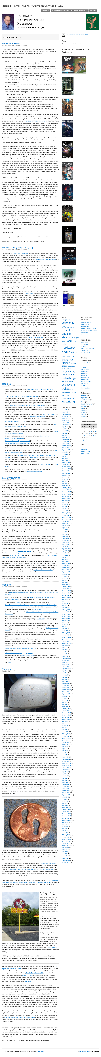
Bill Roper (83, 367)
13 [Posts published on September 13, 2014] (95, 431)
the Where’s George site (48, 863)
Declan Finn (84, 373)
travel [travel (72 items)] (73, 392)
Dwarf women (34, 457)
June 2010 (65, 801)
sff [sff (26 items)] (74, 385)
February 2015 (66, 683)
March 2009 (65, 833)
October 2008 (66, 843)
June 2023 (65, 479)
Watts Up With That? (86, 353)
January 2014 (66, 711)
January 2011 (66, 786)
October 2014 (66, 692)
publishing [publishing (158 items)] (68, 378)
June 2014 (65, 700)
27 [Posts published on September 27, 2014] (95, 435)
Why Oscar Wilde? (11, 43)
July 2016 (64, 647)
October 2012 (66, 742)
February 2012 (66, 759)
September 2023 (66, 473)
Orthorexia (45, 639)
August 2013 (65, 721)
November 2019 (66, 568)
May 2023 (64, 481)
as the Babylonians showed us (43, 570)
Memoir (83, 402)
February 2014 (66, 708)
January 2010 (66, 812)
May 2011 (64, 778)
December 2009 (66, 814)
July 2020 (64, 553)
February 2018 (66, 610)
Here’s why (40, 619)
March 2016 (65, 656)
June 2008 (65, 852)
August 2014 (65, 696)
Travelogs (83, 414)
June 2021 (65, 530)
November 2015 (66, 664)
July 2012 (64, 748)
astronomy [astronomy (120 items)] (68, 322)
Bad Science (84, 342)
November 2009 (66, 816)
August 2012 (65, 746)
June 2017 (65, 624)
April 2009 (65, 830)
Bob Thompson (85, 369)
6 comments (24, 385)
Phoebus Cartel (28, 293)
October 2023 (66, 471)
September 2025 (66, 424)
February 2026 (66, 414)
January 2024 (66, 464)
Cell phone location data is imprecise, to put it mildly (21, 648)
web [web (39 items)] (71, 395)
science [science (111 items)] (66, 384)
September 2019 (66, 572)
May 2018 (64, 605)
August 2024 (65, 452)
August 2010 (65, 797)
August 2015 (65, 671)
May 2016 (64, 652)
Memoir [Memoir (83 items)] (66, 363)
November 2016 (66, 639)
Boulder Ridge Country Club (34, 973)
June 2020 (65, 555)
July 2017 (64, 622)
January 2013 (66, 736)
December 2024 (66, 443)
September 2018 (66, 597)
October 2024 (66, 448)
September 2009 (66, 820)
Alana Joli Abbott (85, 363)
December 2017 (66, 614)
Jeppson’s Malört (27, 975)
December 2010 (66, 788)
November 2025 (66, 420)
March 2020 (65, 561)
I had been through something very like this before (19, 1017)
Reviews (83, 410)
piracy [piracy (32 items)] (64, 368)
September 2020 (66, 549)
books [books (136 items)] (65, 326)
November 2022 (66, 494)
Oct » (86, 440)
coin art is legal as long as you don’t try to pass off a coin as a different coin (30, 869)
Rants (82, 408)
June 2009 (65, 826)
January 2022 (66, 515)
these (32, 655)
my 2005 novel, (34, 121)
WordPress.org (85, 453)
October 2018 (66, 595)
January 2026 (66, 416)
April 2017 (65, 628)
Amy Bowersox (85, 365)
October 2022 (66, 496)
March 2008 (65, 858)
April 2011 (65, 780)
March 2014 (65, 706)
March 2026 (65, 412)
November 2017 (66, 616)
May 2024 (64, 456)
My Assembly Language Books (60, 10)
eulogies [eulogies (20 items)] (76, 337)
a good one (29, 653)
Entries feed (84, 449)
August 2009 (65, 822)
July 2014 (64, 698)
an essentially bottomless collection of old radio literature (27, 405)
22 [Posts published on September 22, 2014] (84, 435)
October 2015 (66, 666)
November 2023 (66, 469)
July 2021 (64, 527)
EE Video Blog (85, 344)
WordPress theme (84, 1051)
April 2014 (65, 704)
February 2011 (66, 784)
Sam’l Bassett (84, 386)
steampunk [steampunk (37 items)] (66, 393)
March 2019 (65, 584)
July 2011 (64, 774)
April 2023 (65, 483)
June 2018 (65, 603)
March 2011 (65, 782)
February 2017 (66, 633)
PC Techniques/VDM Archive (89, 330)
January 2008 (66, 862)
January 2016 (66, 660)
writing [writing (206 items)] (70, 401)
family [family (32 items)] (64, 341)
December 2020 (66, 542)
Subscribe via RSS (77, 35)
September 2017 (66, 618)
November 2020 (66, 544)
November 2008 (66, 841)
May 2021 (64, 532)
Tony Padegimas (85, 388)
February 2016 (66, 658)
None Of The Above (86, 404)
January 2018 (66, 612)
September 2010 (66, 795)
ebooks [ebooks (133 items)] (66, 333)
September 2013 (66, 719)
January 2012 (66, 761)
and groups (24, 551)
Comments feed (85, 451)
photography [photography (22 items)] (71, 366)
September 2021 (66, 523)
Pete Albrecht (84, 384)
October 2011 (66, 767)
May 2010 (64, 803)
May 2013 (64, 727)
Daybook (83, 395)
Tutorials (83, 416)
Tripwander (8, 669)
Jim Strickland (85, 377)
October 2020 (66, 546)
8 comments (24, 249)
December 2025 (66, 418)
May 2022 (64, 506)
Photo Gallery (84, 333)
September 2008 (66, 845)
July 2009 (64, 824)
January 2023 (66, 490)
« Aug (82, 440)
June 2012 (65, 750)
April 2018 (65, 608)
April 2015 (65, 679)
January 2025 (66, 441)
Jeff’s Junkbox (85, 326)
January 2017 (66, 635)
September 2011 (66, 769)
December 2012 (66, 738)
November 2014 (66, 690)
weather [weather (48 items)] (65, 395)
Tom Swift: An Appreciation (88, 335)
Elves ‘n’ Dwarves (11, 478)
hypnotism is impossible (34, 471)
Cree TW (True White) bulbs (35, 337)
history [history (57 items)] (74, 352)
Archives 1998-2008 (86, 322)
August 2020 (65, 551)
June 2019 (65, 578)
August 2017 (65, 620)
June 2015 (65, 675)
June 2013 (65, 725)
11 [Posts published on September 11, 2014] (91, 431)
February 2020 (66, 563)
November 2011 (66, 765)
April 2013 (65, 730)
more (27, 655)
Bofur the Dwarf (45, 464)
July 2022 (64, 502)
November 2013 (66, 715)
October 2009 (66, 818)
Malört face (27, 981)
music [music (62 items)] (73, 363)
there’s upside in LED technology (46, 259)
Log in (82, 447)
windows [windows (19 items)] (72, 398)
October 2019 (66, 570)
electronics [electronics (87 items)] (67, 337)
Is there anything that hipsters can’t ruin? (17, 441)
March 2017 (65, 631)
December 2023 (66, 467)
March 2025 (65, 437)
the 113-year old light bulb (20, 253)
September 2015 (66, 668)
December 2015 (66, 662)
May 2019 (64, 580)
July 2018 (64, 601)
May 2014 (64, 702)
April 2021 (65, 534)
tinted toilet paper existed (37, 416)
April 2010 (65, 805)
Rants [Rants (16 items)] (76, 378)
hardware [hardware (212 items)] (68, 347)
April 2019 (65, 582)
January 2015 (66, 685)
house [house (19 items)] (63, 357)
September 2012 (66, 744)
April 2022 (65, 509)
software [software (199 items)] (67, 388)
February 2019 (66, 586)
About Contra (45, 10)
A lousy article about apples (13, 653)
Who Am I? (93, 10)
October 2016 (66, 641)
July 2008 (64, 849)
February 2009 (66, 835)
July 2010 (64, 799)
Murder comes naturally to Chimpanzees (17, 443)
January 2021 (66, 540)
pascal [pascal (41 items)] (64, 366)
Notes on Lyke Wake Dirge (88, 328)
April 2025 (65, 435)
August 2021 (65, 525)
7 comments (24, 45)
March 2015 (65, 681)
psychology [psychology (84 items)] (68, 374)
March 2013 (65, 732)
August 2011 (65, 772)
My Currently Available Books (79, 10)
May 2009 (64, 828)
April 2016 (65, 654)
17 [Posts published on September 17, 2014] (89, 433)
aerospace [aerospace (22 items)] (65, 320)
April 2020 (65, 559)
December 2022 (66, 492)
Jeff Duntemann (16, 45)
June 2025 (65, 431)
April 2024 (65, 458)
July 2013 (64, 723)
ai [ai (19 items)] (69, 320)
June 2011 (65, 776)
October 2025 (66, 422)
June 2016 (65, 650)
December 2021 (66, 517)
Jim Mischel (84, 375)
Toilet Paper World (48, 414)
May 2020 (64, 557)
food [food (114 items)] (69, 340)
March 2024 (65, 460)
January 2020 (66, 565)
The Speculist (84, 351)
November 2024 (66, 445)
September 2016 (66, 643)
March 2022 (65, 511)
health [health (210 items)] (66, 352)
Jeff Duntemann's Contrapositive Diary (32, 6)
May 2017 (64, 626)
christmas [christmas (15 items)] (72, 327)
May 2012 (64, 753)
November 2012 (66, 740)
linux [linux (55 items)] (71, 360)
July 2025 (64, 429)
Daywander (84, 397)
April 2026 (65, 410)
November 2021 (66, 519)
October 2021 (66, 521)
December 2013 (66, 713)
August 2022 (65, 500)
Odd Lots (6, 384)
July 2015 (64, 673)
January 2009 (66, 837)
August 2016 (65, 645)
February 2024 (66, 462)
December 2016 (66, 637)
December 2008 (66, 839)
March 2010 (65, 807)
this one (18, 602)
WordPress (41, 1051)
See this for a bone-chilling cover (12, 553)
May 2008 (64, 854)
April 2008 (65, 856)
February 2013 (66, 734)
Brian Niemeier (85, 371)
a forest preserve (52, 947)
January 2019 (66, 589)
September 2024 (66, 450)
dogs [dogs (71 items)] (70, 330)
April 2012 (65, 755)
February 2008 (66, 860)
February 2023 (66, 487)
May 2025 (64, 433)
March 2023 (65, 485)
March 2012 (65, 757)
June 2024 (65, 454)
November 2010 (66, 790)
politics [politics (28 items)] (69, 368)
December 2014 (66, 687)
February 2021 (66, 538)
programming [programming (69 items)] (68, 371)
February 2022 (66, 513)
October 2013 (66, 717)
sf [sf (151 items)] (72, 384)
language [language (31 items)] (65, 360)
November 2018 (66, 593)
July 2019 (64, 576)
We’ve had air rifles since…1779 (15, 421)
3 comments (24, 479)
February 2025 (66, 439)
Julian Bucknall (85, 379)
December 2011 (66, 763)
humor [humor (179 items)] (70, 356)
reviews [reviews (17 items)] (69, 381)
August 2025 (65, 427)
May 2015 (64, 677)
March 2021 (65, 536)
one (22, 655)
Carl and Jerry (85, 324)
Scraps (83, 412)
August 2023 (65, 475)
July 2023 (64, 477)
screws (9, 662)
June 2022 (65, 504)
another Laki (37, 609)
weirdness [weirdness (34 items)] (66, 398)
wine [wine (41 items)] (64, 402)
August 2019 (65, 574)
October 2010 (66, 793)
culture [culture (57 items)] (65, 330)
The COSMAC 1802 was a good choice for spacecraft (21, 396)
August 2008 (65, 847)
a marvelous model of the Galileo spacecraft (39, 389)
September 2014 (66, 694)
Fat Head (83, 346)
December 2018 (66, 591)
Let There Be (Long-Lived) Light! (18, 247)
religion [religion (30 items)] (64, 381)
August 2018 (65, 599)
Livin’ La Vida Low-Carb (87, 348)
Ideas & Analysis (85, 400)
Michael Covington (86, 382)
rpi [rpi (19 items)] (72, 381)
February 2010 (66, 809)
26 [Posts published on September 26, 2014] (93, 435)
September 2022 (66, 498)
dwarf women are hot (16, 555)
